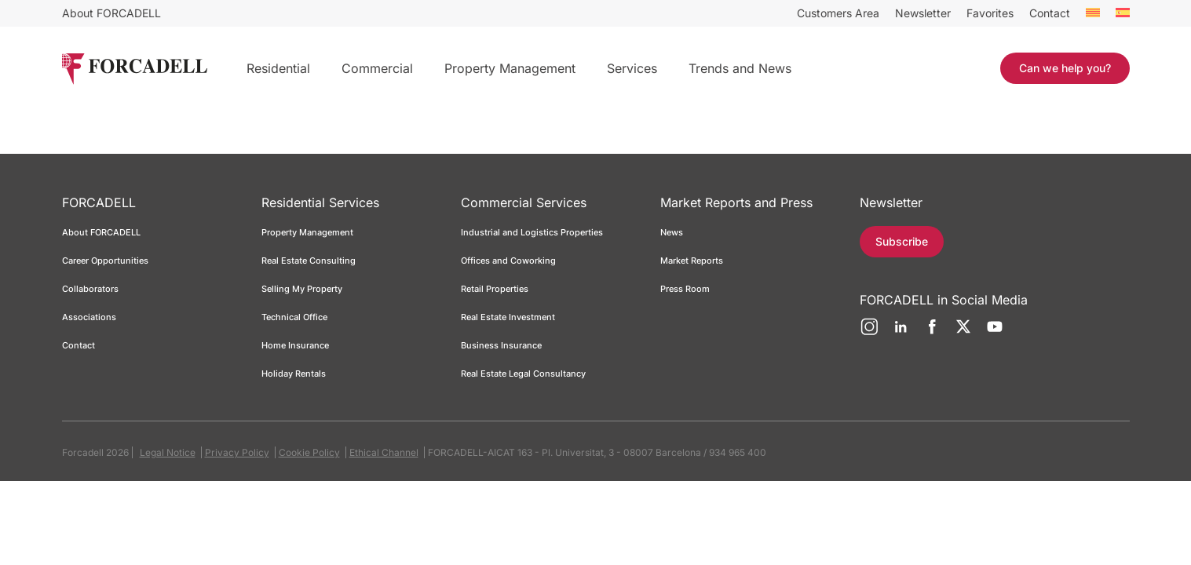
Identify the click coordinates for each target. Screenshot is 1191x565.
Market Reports (691, 260)
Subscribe (905, 241)
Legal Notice (167, 452)
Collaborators (90, 288)
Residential (278, 68)
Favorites (990, 13)
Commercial (377, 68)
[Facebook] (931, 332)
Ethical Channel (383, 452)
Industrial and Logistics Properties (532, 232)
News (671, 232)
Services (632, 68)
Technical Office (294, 317)
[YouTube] (994, 332)
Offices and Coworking (508, 260)
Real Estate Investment (508, 317)
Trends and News (740, 68)
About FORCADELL (111, 13)
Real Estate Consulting (309, 260)
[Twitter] (963, 332)
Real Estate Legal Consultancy (523, 373)
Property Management (509, 68)
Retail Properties (494, 288)
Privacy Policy (237, 452)
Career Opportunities (105, 260)
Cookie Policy (309, 452)
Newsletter (923, 13)
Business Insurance (501, 345)
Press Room (685, 288)
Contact (1049, 13)
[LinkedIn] (900, 332)
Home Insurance (295, 345)
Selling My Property (301, 288)
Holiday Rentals (293, 373)
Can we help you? (1065, 68)
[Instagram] (869, 332)
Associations (89, 317)
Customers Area (838, 13)
